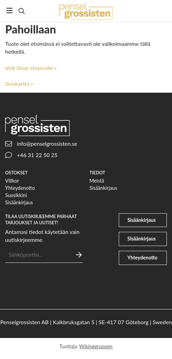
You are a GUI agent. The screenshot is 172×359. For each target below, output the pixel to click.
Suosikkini (16, 195)
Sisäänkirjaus (19, 202)
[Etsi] (21, 11)
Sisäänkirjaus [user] (141, 220)
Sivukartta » (19, 83)
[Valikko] (9, 10)
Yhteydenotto (20, 188)
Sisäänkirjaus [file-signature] (141, 239)
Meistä (97, 181)
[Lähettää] (78, 255)
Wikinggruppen (96, 346)
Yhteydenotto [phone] (142, 257)
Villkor (12, 181)
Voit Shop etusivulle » (31, 67)
